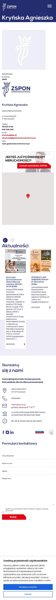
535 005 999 (7, 129)
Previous (5, 240)
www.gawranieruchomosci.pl (16, 143)
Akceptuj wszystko (28, 587)
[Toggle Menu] (49, 6)
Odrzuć (28, 594)
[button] (28, 196)
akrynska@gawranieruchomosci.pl (19, 138)
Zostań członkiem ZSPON (33, 165)
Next (12, 240)
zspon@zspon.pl (18, 404)
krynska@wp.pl (9, 135)
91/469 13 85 (7, 126)
